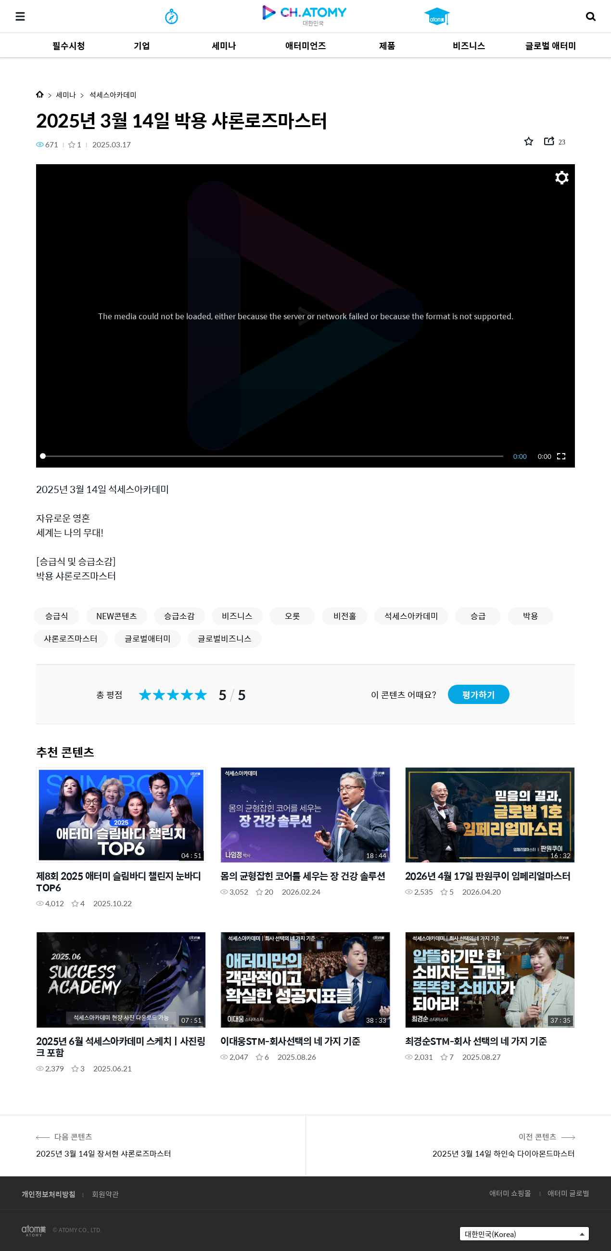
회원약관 (105, 1193)
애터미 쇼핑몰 (510, 1193)
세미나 (66, 94)
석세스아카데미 (112, 94)
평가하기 (478, 694)
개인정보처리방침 (49, 1193)
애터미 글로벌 (568, 1193)
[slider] (273, 456)
